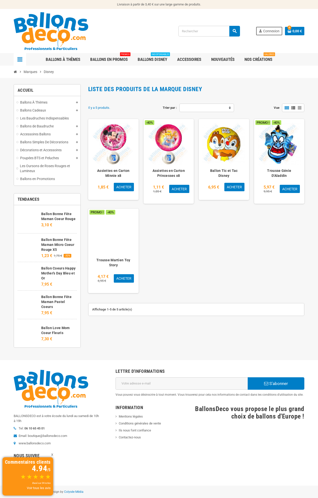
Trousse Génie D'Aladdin (279, 173)
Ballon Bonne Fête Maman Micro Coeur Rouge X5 (57, 245)
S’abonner (276, 383)
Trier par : (170, 108)
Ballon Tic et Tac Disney (224, 173)
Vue (276, 108)
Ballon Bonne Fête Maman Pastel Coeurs (56, 302)
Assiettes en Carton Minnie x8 (113, 173)
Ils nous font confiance (135, 430)
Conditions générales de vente (140, 423)
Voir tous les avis (39, 488)
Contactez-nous (130, 437)
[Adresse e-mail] (182, 383)
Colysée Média (73, 492)
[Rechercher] (209, 31)
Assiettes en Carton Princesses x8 (169, 173)
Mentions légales (131, 416)
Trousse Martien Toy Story (113, 262)
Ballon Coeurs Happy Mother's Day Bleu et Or (58, 273)
